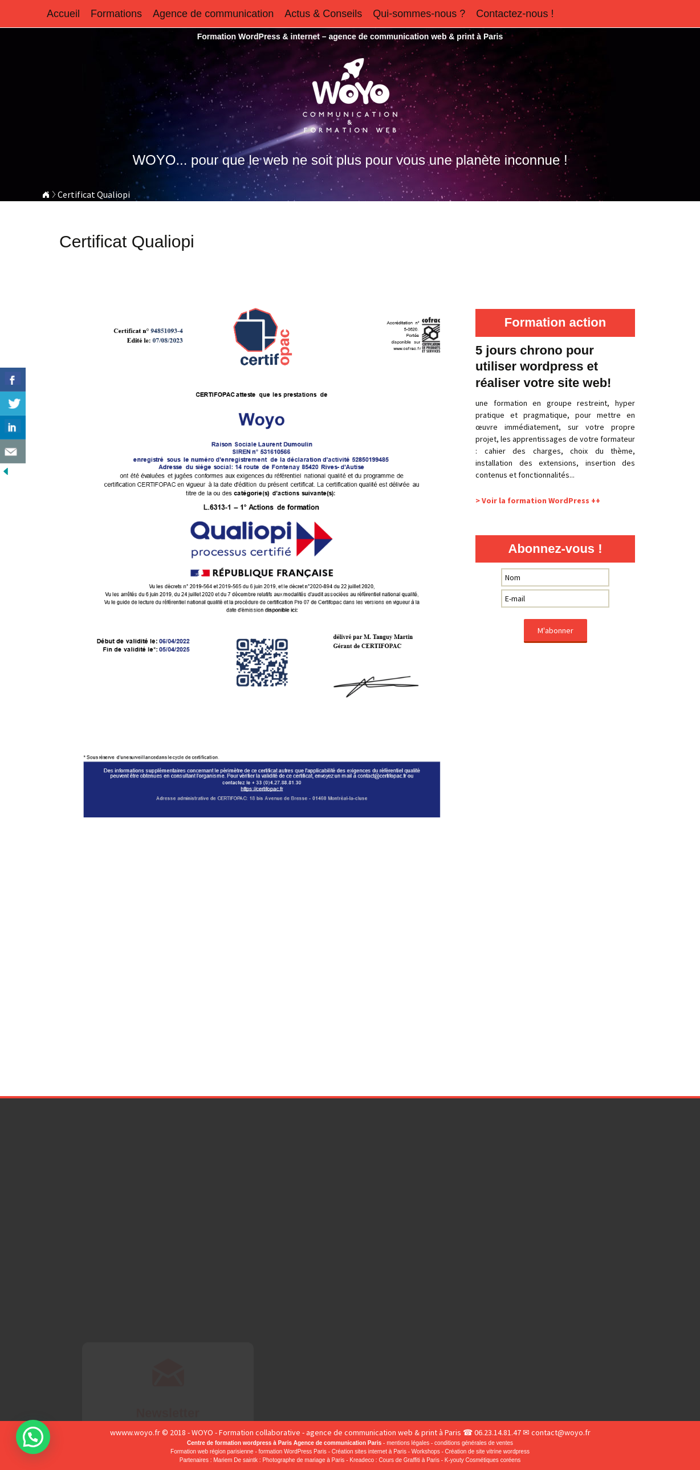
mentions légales (407, 1443)
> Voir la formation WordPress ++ (537, 500)
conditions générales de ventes (473, 1443)
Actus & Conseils (323, 13)
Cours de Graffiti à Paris (409, 1460)
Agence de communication (213, 13)
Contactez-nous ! (515, 13)
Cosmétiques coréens (493, 1460)
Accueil (63, 13)
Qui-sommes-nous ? (419, 13)
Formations (116, 13)
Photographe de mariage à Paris (303, 1460)
